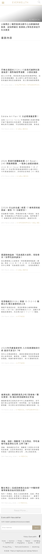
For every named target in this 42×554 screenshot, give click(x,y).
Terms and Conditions (22, 547)
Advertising (35, 547)
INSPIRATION (9, 542)
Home (4, 541)
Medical (36, 20)
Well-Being (23, 129)
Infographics (33, 85)
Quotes (30, 542)
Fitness (21, 316)
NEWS (38, 542)
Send (36, 527)
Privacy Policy (7, 547)
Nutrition (21, 85)
